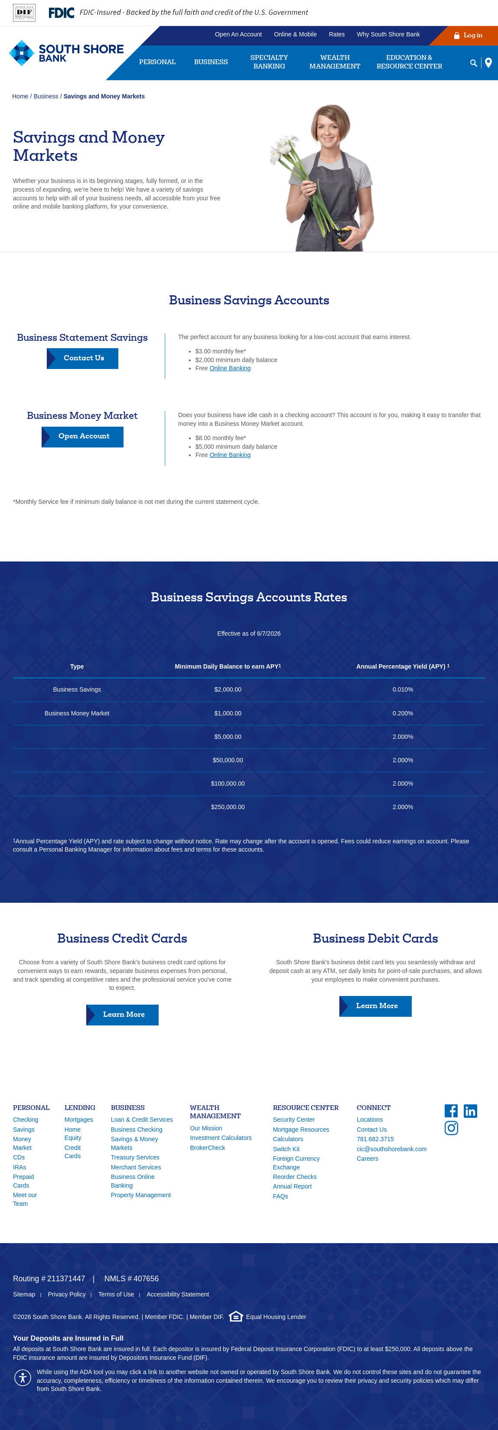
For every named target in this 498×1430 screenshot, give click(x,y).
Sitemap (24, 1294)
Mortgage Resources (301, 1129)
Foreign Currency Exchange (296, 1163)
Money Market (22, 1143)
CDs (19, 1157)
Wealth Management (335, 62)
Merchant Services (136, 1167)
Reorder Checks (295, 1176)
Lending (80, 1108)
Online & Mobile (295, 34)
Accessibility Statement (177, 1294)
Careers (367, 1158)
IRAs (19, 1167)
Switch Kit (286, 1149)
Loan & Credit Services (142, 1119)
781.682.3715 (375, 1139)
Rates (337, 34)
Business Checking (137, 1129)
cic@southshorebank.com (391, 1149)
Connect (374, 1108)
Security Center (294, 1119)
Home (20, 96)
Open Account (84, 435)
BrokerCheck (207, 1147)
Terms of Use (116, 1294)
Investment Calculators (220, 1137)
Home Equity (73, 1134)
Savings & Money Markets (134, 1143)
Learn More (131, 1017)
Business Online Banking (133, 1181)
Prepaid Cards (23, 1181)
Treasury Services (135, 1157)
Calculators (288, 1139)
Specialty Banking (269, 62)
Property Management (141, 1195)
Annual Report (292, 1186)
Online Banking (230, 368)
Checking (25, 1119)
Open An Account (238, 34)
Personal (157, 62)
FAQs (280, 1196)
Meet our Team (25, 1199)
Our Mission (206, 1128)
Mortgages (79, 1119)
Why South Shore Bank (388, 34)
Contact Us (91, 361)
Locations (370, 1119)
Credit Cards (73, 1152)
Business (211, 62)
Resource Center (306, 1108)
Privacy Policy (67, 1294)
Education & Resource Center (409, 62)
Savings (24, 1129)
